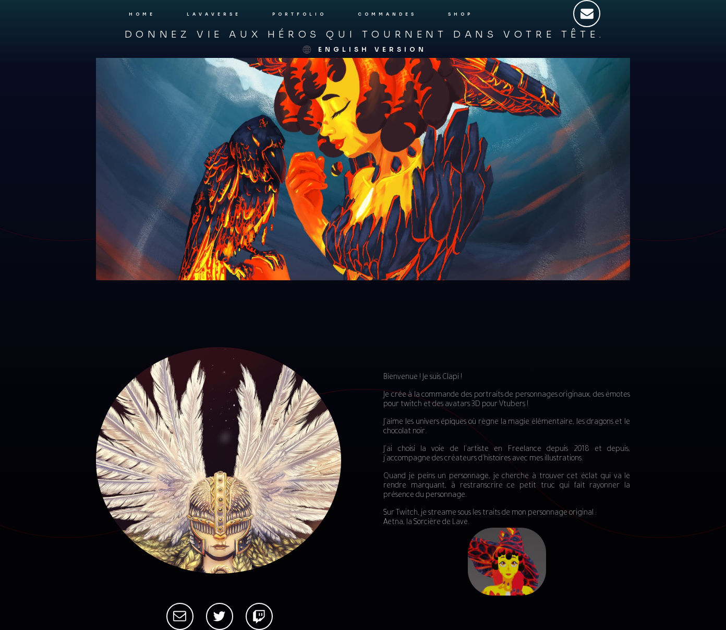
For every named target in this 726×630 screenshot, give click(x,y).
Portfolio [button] (299, 14)
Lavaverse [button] (214, 14)
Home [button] (142, 14)
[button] (586, 13)
